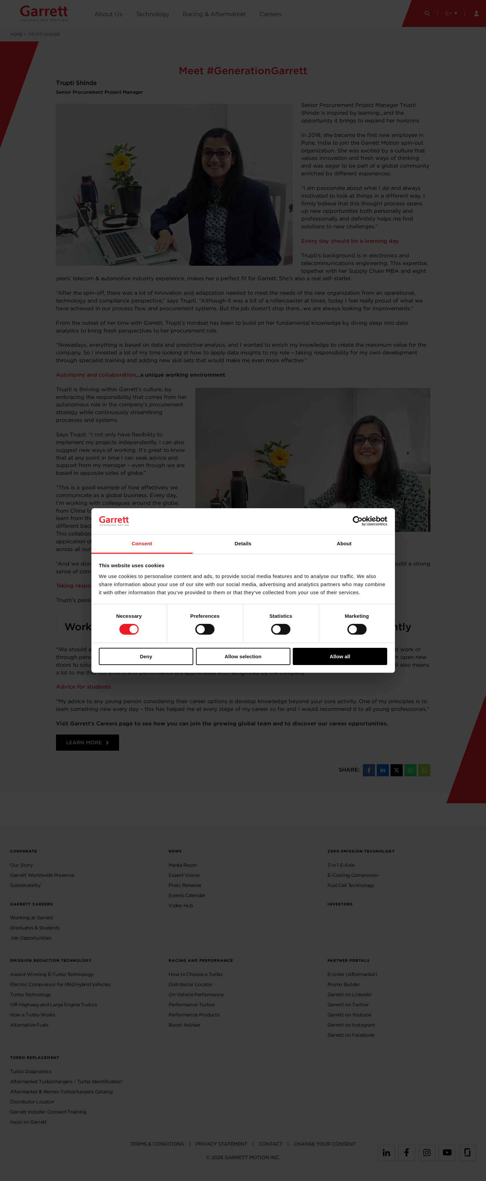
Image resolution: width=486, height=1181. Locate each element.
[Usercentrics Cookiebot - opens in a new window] (357, 521)
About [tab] (344, 543)
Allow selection (243, 656)
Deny (146, 656)
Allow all (340, 656)
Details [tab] (243, 543)
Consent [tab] (142, 543)
